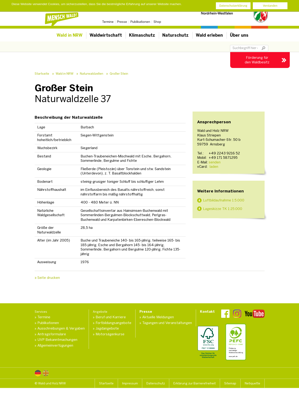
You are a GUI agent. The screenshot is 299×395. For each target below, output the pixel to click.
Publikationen (140, 22)
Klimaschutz (142, 35)
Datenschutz (155, 383)
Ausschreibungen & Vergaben (61, 328)
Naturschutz (175, 35)
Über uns (239, 35)
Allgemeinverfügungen (55, 345)
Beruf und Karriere (111, 317)
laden (213, 167)
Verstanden (270, 6)
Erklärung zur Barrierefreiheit (194, 383)
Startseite (42, 73)
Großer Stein (119, 73)
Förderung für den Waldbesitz (257, 60)
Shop (157, 22)
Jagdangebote (107, 328)
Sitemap (230, 383)
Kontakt (207, 312)
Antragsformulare (51, 334)
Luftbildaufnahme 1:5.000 (223, 200)
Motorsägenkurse (110, 334)
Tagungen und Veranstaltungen (167, 323)
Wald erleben (209, 35)
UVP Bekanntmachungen (57, 340)
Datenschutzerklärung (233, 6)
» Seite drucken (47, 278)
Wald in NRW (69, 35)
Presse (122, 22)
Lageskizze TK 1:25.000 (222, 209)
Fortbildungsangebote (113, 323)
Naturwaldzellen (91, 73)
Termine (108, 22)
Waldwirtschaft (106, 35)
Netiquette (252, 383)
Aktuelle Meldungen (158, 317)
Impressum (130, 383)
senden (214, 162)
